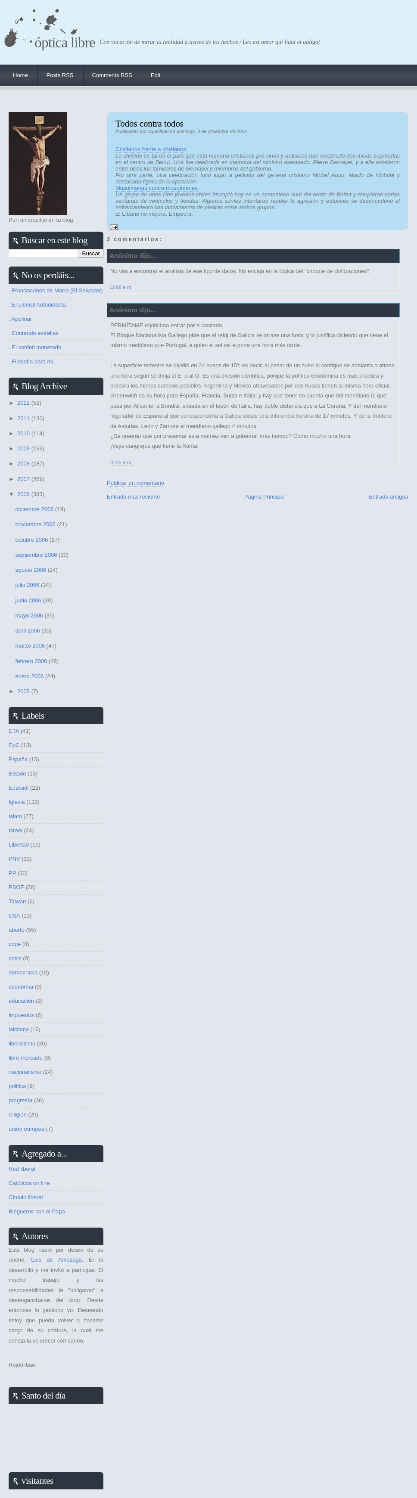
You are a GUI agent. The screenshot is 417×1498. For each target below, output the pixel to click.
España (18, 759)
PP (12, 873)
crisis (15, 958)
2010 (24, 433)
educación (21, 1001)
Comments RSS (112, 75)
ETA (14, 731)
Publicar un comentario (135, 483)
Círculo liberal (26, 1197)
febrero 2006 (32, 661)
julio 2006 (28, 585)
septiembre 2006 (37, 555)
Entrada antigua (388, 496)
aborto (17, 930)
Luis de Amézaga (56, 1259)
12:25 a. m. (121, 462)
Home (20, 75)
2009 (24, 448)
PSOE (16, 887)
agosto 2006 (32, 570)
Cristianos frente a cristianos (150, 149)
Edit (155, 75)
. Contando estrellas (34, 333)
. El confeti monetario (35, 347)
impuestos (21, 1015)
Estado (17, 773)
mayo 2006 (30, 615)
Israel (15, 830)
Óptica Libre (64, 42)
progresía (20, 1100)
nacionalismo (25, 1072)
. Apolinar (20, 319)
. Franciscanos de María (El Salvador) (56, 290)
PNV (14, 859)
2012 (24, 403)
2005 (24, 691)
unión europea (26, 1129)
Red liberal (22, 1169)
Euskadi (18, 788)
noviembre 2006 (36, 524)
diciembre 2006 (36, 509)
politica (17, 1086)
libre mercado (26, 1057)
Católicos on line (29, 1183)
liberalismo (22, 1043)
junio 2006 (29, 600)
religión (18, 1114)
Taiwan (17, 901)
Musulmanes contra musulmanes (156, 188)
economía (21, 986)
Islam (15, 816)
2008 (24, 463)
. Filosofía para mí (31, 361)
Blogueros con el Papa (37, 1211)
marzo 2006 (31, 645)
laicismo (19, 1029)
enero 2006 (30, 676)
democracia (23, 972)
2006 (24, 494)
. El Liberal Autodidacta (37, 304)
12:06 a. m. (121, 287)
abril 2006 (29, 630)
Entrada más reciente (133, 496)
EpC (14, 745)
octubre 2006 (33, 540)
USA (14, 915)
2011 (24, 418)
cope (15, 944)
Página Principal (264, 496)
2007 (24, 479)
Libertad (19, 844)
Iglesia (17, 802)
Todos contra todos (149, 123)
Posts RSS (60, 75)
